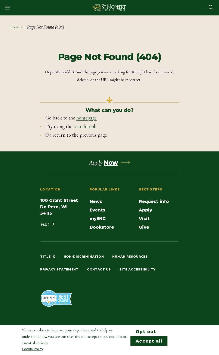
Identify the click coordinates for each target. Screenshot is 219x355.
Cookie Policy (32, 349)
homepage (86, 118)
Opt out (146, 331)
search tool (84, 126)
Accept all (149, 341)
